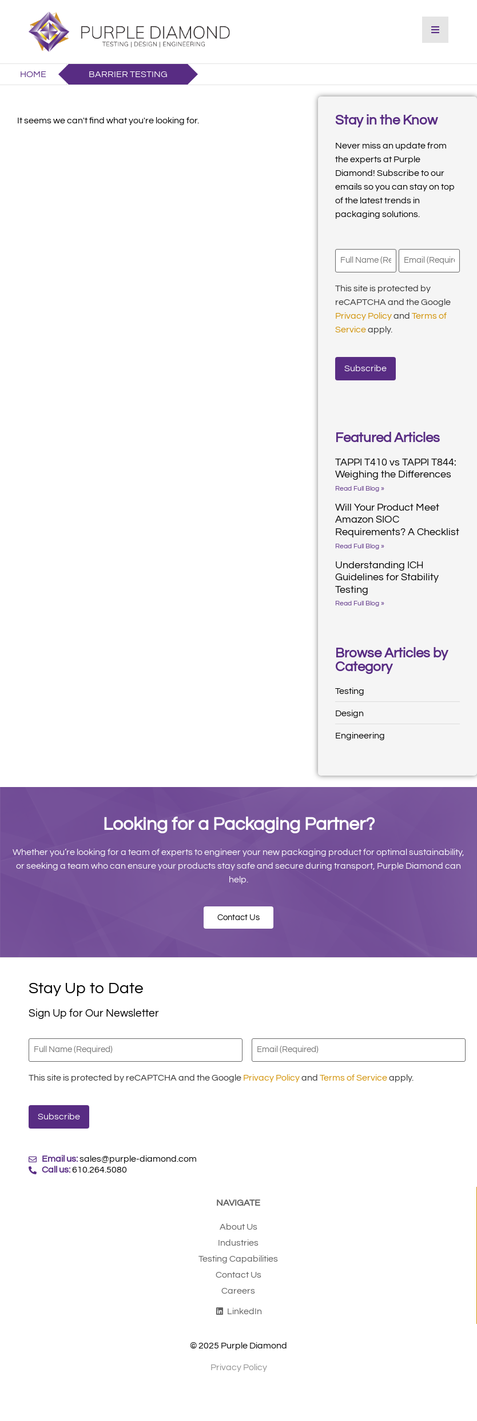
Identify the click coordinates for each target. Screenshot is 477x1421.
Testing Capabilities (238, 1258)
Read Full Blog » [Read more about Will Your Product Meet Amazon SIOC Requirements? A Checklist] (359, 545)
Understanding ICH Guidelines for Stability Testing (387, 577)
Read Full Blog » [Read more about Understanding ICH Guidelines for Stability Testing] (359, 603)
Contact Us (238, 1274)
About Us (238, 1226)
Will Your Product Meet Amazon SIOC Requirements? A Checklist (397, 519)
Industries (238, 1242)
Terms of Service (353, 1077)
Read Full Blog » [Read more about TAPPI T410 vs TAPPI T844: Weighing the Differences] (359, 488)
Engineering (360, 735)
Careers (238, 1290)
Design (349, 713)
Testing (349, 691)
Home (33, 74)
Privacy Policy (363, 315)
